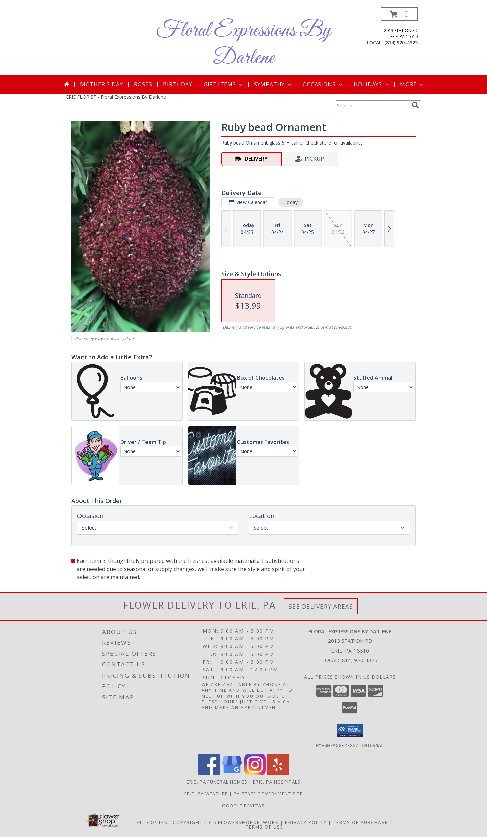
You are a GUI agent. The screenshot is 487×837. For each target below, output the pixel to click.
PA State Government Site (268, 793)
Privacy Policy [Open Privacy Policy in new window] (306, 822)
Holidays (372, 84)
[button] (399, 14)
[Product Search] (372, 105)
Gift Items (224, 84)
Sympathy (273, 84)
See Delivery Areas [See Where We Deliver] (321, 606)
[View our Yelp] (278, 773)
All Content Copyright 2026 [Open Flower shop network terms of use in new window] (176, 822)
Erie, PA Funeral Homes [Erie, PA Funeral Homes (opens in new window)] (217, 781)
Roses (143, 84)
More (412, 84)
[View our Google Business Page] (232, 773)
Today (291, 202)
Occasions (323, 84)
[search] (415, 105)
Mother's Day (101, 84)
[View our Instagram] (255, 773)
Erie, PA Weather (206, 793)
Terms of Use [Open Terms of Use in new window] (264, 826)
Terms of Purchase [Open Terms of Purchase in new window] (360, 822)
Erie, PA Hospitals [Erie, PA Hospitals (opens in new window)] (276, 781)
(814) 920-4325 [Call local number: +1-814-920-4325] (401, 42)
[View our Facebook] (209, 773)
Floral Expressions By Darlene (243, 44)
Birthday (177, 84)
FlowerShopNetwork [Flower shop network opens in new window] (248, 822)
